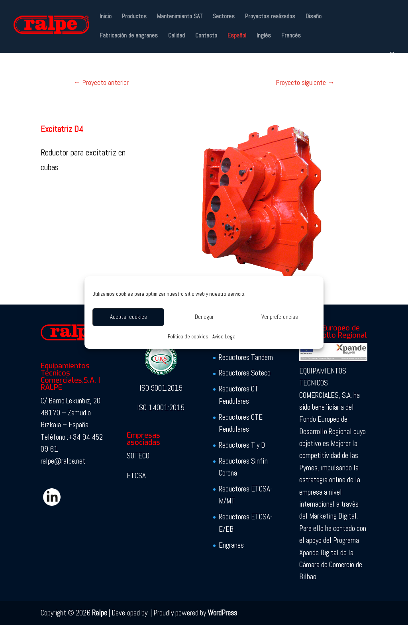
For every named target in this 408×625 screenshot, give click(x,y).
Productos (134, 17)
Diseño (314, 17)
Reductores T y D (242, 445)
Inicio (106, 17)
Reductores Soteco (245, 373)
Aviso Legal (224, 336)
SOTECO (138, 456)
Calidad (176, 36)
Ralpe (99, 613)
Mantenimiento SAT (179, 17)
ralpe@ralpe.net (63, 461)
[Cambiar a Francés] (291, 42)
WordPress (222, 613)
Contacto (206, 36)
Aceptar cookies (128, 316)
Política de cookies (188, 336)
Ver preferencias (279, 316)
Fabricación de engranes (129, 36)
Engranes (231, 545)
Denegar (204, 316)
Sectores (224, 17)
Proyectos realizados (270, 17)
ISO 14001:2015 (160, 408)
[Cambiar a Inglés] (264, 42)
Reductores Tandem (246, 357)
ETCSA (136, 476)
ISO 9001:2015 (160, 388)
